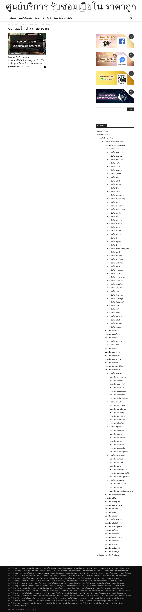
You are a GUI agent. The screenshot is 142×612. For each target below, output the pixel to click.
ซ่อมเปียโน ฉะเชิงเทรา (113, 334)
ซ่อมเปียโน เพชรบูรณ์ (113, 551)
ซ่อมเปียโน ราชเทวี (114, 273)
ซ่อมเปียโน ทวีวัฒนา (114, 184)
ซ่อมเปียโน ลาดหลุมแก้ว (118, 437)
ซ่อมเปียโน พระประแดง (118, 469)
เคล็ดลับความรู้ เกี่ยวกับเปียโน (108, 555)
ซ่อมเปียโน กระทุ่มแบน (118, 484)
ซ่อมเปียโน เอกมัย (113, 601)
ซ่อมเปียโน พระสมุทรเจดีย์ (119, 473)
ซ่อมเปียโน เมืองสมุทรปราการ (121, 477)
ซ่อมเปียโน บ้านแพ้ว (117, 487)
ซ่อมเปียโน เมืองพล (117, 603)
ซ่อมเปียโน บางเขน (114, 231)
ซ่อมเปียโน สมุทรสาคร (115, 480)
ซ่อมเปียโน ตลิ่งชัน (114, 181)
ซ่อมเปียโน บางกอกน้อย (115, 195)
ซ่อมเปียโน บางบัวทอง (118, 409)
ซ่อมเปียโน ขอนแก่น (112, 330)
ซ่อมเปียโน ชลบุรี (111, 338)
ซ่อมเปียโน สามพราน (117, 395)
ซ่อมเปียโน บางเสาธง (118, 466)
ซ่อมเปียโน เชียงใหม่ (112, 548)
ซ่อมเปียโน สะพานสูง (115, 298)
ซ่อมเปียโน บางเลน (117, 387)
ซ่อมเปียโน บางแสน (114, 341)
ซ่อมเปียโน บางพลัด (114, 223)
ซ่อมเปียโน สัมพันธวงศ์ (115, 302)
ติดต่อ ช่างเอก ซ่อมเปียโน (63, 18)
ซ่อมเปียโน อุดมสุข (114, 327)
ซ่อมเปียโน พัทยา (113, 345)
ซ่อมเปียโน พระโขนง (115, 259)
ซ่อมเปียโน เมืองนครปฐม (119, 398)
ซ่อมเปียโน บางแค (114, 234)
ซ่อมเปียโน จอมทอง (114, 166)
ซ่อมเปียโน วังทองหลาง (115, 288)
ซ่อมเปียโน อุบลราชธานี (114, 537)
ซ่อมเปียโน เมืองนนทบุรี (118, 419)
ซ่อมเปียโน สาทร (113, 305)
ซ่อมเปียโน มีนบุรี (113, 266)
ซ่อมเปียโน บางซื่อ (114, 213)
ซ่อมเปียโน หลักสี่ (113, 320)
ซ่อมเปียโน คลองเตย (114, 156)
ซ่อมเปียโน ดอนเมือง (114, 170)
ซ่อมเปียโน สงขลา (111, 516)
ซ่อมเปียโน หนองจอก (115, 313)
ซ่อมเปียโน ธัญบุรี (116, 434)
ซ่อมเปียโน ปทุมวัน (114, 241)
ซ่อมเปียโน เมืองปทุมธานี (119, 452)
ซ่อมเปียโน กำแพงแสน (118, 377)
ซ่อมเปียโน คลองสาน (115, 149)
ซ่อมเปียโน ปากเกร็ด (117, 416)
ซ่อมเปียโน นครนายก (112, 352)
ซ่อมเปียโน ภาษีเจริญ (115, 263)
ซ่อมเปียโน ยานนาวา (115, 270)
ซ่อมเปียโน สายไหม (114, 309)
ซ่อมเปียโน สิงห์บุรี (111, 523)
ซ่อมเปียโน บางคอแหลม (116, 209)
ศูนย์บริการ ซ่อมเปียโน (14, 66)
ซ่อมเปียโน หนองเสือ (117, 448)
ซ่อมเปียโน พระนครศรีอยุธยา (115, 494)
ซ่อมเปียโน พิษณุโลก (112, 501)
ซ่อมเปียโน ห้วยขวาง (115, 323)
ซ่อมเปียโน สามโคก (117, 444)
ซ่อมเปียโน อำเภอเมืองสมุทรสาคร (122, 491)
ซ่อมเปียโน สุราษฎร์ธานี (113, 526)
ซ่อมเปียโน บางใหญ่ (117, 412)
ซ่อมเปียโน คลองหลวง (118, 430)
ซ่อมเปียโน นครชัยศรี (118, 384)
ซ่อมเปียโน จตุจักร (114, 163)
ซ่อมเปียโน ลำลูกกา (117, 441)
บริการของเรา (102, 134)
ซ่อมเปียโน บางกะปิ (114, 202)
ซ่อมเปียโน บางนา (114, 216)
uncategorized (102, 131)
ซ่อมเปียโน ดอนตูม (117, 380)
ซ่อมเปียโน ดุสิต (113, 177)
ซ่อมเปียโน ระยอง (111, 509)
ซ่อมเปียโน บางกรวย (117, 405)
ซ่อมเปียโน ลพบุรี (111, 512)
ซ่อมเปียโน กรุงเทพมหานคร (115, 145)
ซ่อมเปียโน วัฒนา (113, 291)
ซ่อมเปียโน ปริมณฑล (112, 370)
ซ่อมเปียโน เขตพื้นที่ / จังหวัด (29, 18)
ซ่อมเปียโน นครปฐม (114, 373)
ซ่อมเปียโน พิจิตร (111, 498)
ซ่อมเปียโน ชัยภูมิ (111, 348)
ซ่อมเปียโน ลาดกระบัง (115, 281)
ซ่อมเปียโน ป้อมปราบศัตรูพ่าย (118, 248)
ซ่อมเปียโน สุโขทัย (111, 530)
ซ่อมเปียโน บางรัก (113, 227)
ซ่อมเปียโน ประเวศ (114, 245)
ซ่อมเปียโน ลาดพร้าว (115, 284)
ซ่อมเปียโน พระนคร (114, 256)
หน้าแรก (12, 18)
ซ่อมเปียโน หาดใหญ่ (114, 519)
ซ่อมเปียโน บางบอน (114, 220)
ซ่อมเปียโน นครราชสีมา (114, 355)
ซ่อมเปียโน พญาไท (114, 252)
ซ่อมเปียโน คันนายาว (115, 159)
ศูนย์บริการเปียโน (106, 138)
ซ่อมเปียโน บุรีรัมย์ (111, 362)
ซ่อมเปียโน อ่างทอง (112, 541)
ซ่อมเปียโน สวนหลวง (115, 295)
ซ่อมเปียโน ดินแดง (114, 174)
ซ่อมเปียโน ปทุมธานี (114, 427)
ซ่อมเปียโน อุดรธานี (112, 534)
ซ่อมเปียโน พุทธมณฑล (118, 391)
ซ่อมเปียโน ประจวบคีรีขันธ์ (15, 53)
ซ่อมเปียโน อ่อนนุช (100, 601)
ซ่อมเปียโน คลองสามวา (116, 152)
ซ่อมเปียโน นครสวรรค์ (113, 359)
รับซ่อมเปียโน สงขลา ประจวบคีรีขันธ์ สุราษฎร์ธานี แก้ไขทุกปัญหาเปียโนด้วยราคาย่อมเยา (26, 60)
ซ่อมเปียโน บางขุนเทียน (116, 206)
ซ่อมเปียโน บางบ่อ (116, 459)
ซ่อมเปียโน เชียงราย (112, 544)
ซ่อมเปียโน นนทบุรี (114, 402)
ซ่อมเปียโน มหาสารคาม (113, 505)
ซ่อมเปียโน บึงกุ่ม (113, 238)
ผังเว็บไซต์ (47, 18)
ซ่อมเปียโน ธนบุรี (113, 191)
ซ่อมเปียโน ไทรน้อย (117, 423)
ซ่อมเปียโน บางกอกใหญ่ (116, 199)
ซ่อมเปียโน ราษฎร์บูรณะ (116, 277)
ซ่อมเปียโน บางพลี (116, 462)
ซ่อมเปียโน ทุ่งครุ (113, 188)
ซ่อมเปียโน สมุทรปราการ (116, 455)
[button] (131, 18)
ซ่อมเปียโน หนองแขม (115, 316)
